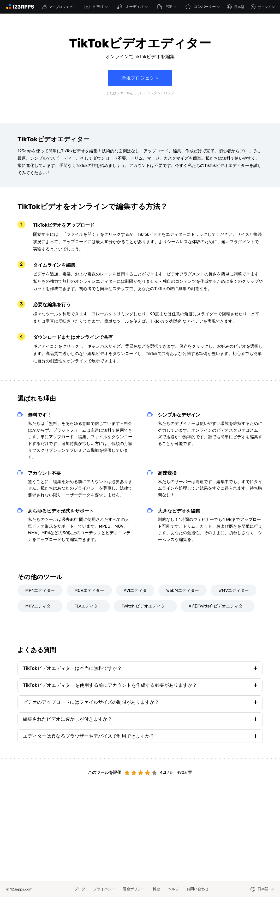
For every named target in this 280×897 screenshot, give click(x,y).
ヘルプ (173, 889)
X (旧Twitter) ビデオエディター (218, 606)
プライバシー (104, 889)
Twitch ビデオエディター (145, 606)
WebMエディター (182, 590)
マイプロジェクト (58, 6)
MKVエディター (40, 606)
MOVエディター (89, 590)
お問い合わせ (197, 889)
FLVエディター (88, 606)
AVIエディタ (135, 590)
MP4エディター (40, 590)
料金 (156, 889)
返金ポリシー (134, 889)
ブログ (79, 889)
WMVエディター (233, 590)
